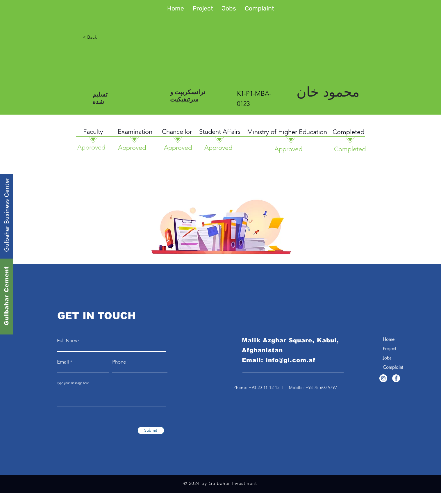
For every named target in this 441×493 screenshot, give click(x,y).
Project (389, 349)
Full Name (68, 340)
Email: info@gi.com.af (278, 360)
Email (63, 361)
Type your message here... (74, 383)
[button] (202, 8)
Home (388, 339)
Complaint (393, 367)
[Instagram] (383, 378)
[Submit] (151, 430)
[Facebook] (396, 378)
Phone (119, 361)
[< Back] (112, 37)
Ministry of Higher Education (287, 132)
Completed (348, 132)
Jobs (387, 358)
